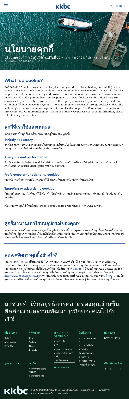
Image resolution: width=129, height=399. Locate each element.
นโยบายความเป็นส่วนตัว (42, 393)
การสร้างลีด (59, 341)
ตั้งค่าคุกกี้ (78, 268)
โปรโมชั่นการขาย (87, 365)
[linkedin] (115, 369)
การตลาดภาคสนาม (63, 349)
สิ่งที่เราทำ (85, 332)
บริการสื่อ (83, 349)
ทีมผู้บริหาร (9, 338)
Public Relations (86, 353)
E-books (33, 350)
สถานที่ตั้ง (8, 346)
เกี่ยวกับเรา (10, 332)
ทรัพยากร (34, 332)
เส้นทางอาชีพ (104, 390)
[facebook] (110, 369)
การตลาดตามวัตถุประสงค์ (62, 334)
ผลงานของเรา (62, 367)
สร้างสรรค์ (84, 357)
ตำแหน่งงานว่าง (36, 375)
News (32, 346)
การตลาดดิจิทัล (86, 345)
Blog (31, 338)
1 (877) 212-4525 (112, 338)
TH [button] (119, 6)
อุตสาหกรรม (11, 363)
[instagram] (120, 369)
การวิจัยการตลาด (87, 361)
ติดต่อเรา (111, 275)
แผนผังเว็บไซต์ (87, 390)
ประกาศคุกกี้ (62, 393)
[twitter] (105, 369)
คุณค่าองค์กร (10, 342)
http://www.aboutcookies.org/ (22, 275)
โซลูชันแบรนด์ (61, 360)
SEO (56, 345)
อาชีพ (32, 363)
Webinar (33, 342)
